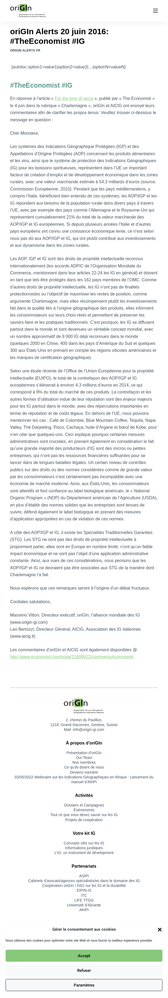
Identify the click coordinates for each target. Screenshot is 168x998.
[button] (159, 929)
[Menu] (155, 10)
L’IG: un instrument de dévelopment (84, 853)
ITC (84, 895)
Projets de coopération (84, 820)
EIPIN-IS (84, 890)
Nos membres (84, 762)
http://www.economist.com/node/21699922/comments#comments (72, 656)
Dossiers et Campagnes (84, 805)
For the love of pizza (74, 98)
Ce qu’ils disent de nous (84, 767)
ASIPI (84, 876)
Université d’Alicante (84, 905)
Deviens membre (84, 772)
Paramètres (84, 985)
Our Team (84, 757)
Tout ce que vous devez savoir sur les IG (84, 815)
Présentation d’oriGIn (84, 753)
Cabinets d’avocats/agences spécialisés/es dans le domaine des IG (84, 881)
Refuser (84, 970)
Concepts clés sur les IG (84, 843)
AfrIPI (84, 910)
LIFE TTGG (83, 900)
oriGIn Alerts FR (25, 50)
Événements (84, 810)
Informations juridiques (84, 848)
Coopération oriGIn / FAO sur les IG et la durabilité (84, 885)
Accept (84, 955)
